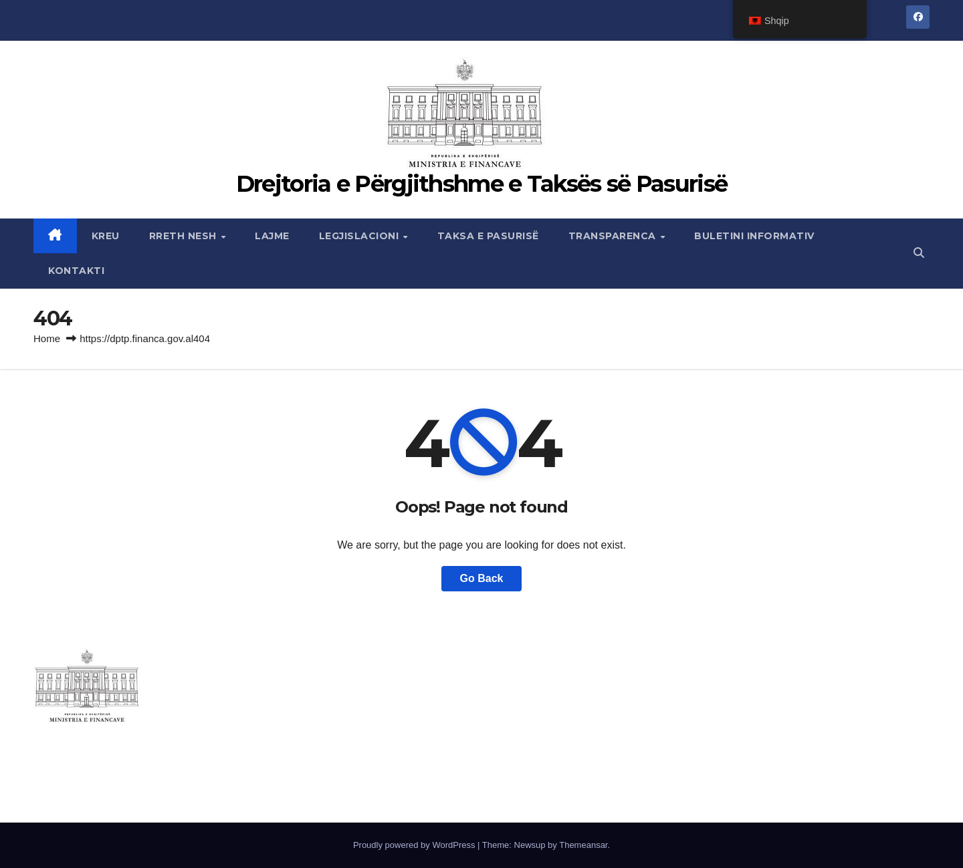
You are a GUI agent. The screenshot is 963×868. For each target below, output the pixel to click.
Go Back (482, 578)
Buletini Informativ (754, 236)
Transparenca (613, 236)
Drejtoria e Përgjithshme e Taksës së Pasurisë (482, 184)
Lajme (272, 236)
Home (46, 338)
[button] (919, 253)
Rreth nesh (184, 236)
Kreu (106, 236)
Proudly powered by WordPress (415, 845)
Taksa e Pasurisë (488, 236)
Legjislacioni (360, 236)
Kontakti (76, 271)
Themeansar (583, 845)
